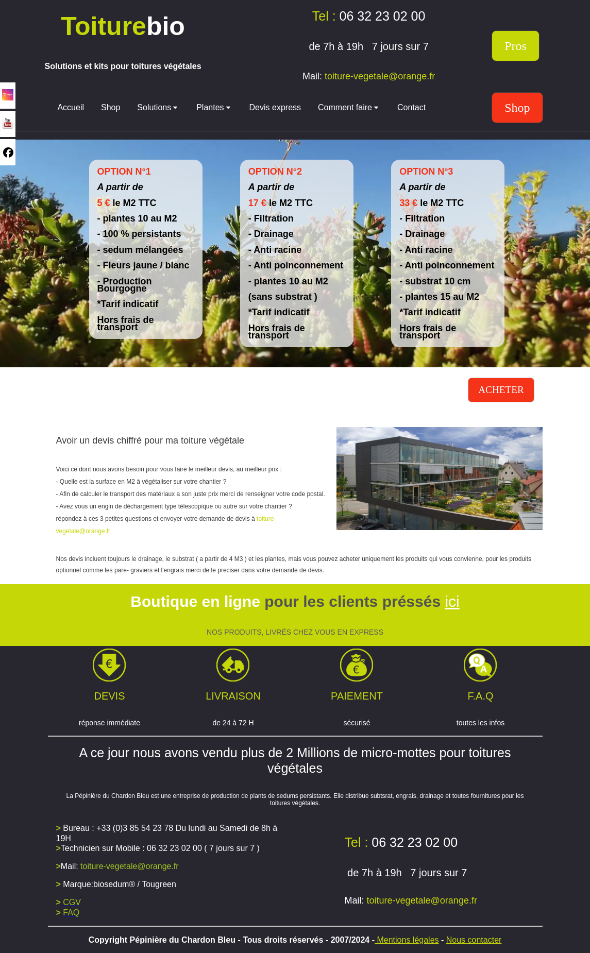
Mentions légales (407, 939)
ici (452, 601)
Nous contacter (474, 939)
